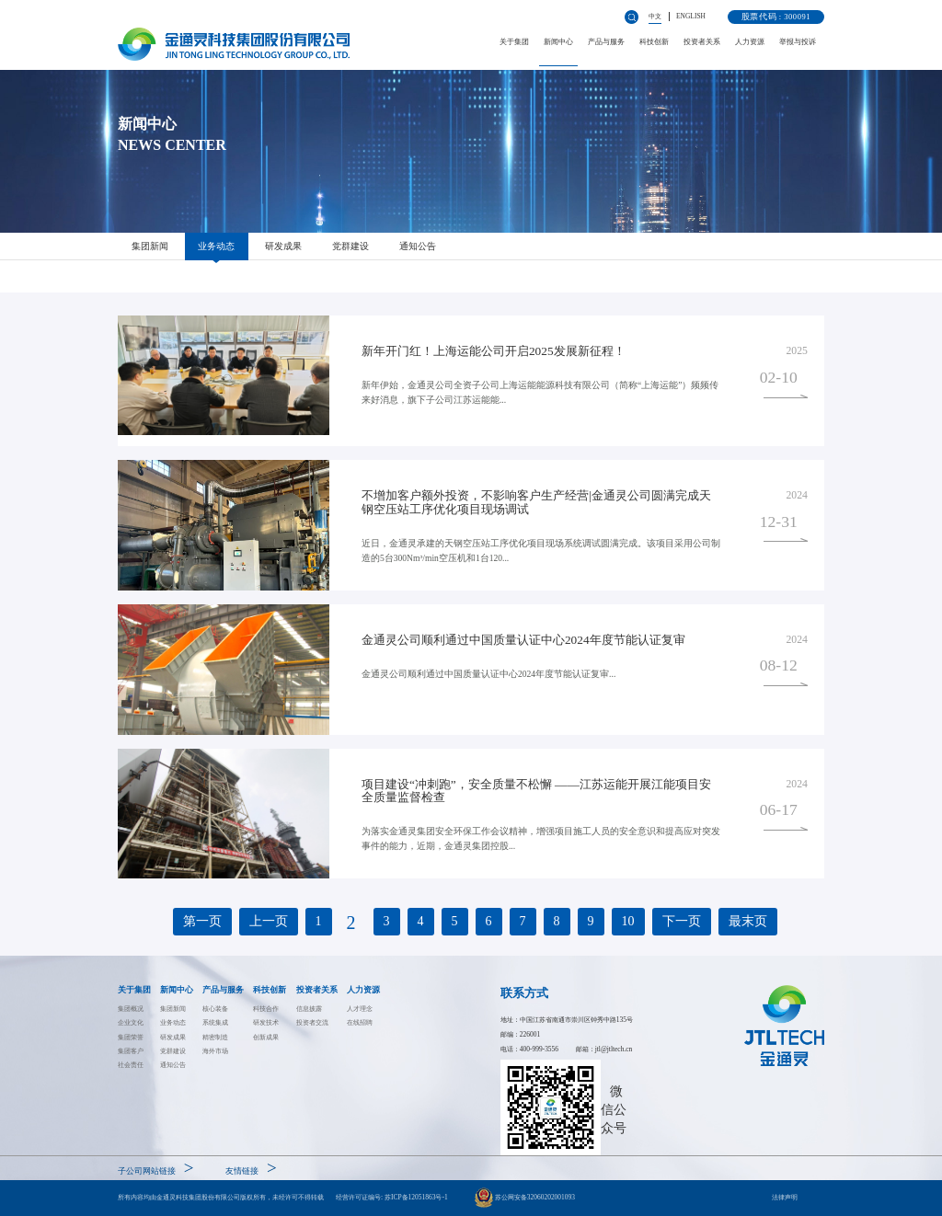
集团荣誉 (131, 1037)
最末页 (748, 921)
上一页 (268, 921)
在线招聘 (360, 1022)
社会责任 (131, 1065)
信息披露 (309, 1008)
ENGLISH (691, 16)
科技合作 (266, 1008)
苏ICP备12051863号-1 (416, 1197)
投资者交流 (312, 1022)
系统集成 (215, 1022)
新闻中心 (558, 42)
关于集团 (514, 42)
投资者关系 (702, 42)
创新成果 (266, 1037)
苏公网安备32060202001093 (525, 1197)
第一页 (202, 921)
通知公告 (417, 246)
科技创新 (654, 42)
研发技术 (266, 1022)
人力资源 (749, 42)
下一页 (681, 921)
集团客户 (131, 1051)
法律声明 (785, 1197)
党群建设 (350, 246)
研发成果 (283, 246)
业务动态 (216, 246)
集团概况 (131, 1008)
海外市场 (215, 1051)
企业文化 (131, 1022)
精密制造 (215, 1037)
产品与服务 (606, 42)
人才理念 (360, 1008)
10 (628, 921)
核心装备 (215, 1008)
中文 (655, 16)
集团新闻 (150, 246)
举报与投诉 (797, 42)
